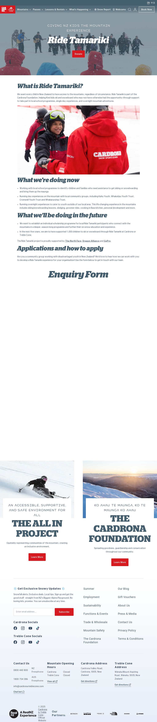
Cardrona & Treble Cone (42, 712)
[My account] (135, 9)
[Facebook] (16, 628)
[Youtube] (31, 628)
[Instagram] (24, 628)
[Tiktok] (38, 628)
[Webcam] (119, 9)
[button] (129, 9)
